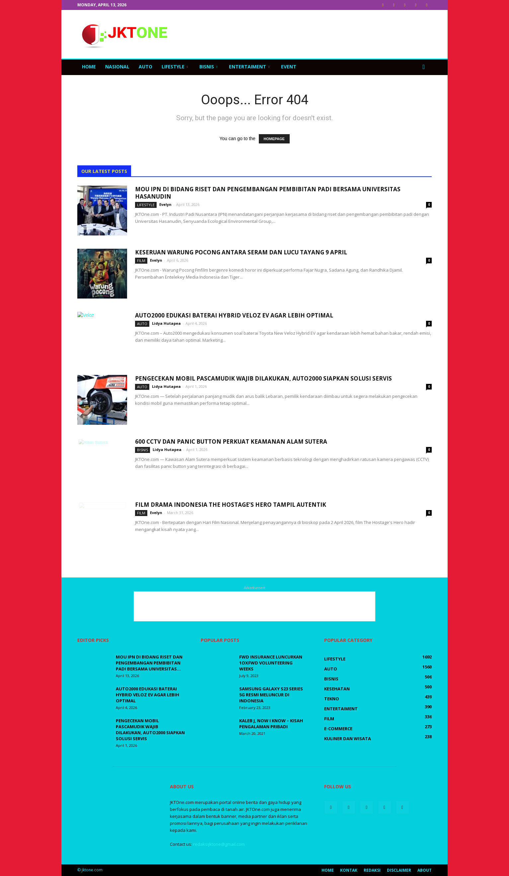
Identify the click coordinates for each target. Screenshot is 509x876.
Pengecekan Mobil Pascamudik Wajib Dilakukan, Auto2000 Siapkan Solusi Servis (263, 378)
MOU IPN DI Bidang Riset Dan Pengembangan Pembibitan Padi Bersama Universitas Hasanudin (267, 192)
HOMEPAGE (274, 139)
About (424, 870)
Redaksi (372, 870)
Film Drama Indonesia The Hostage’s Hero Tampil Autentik (230, 504)
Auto (145, 66)
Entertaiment (249, 66)
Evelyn (165, 204)
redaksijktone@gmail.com (219, 844)
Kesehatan (337, 689)
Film (141, 260)
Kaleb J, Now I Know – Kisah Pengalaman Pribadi (271, 724)
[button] (424, 67)
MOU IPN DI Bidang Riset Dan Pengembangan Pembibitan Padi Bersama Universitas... (149, 663)
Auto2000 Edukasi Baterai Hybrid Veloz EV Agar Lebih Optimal (234, 315)
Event (288, 66)
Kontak (348, 870)
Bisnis (208, 66)
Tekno (331, 699)
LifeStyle (175, 66)
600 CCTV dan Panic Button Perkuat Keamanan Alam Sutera (231, 441)
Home (89, 66)
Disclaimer (399, 870)
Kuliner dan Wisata (347, 739)
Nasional (117, 66)
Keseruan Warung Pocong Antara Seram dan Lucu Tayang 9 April (241, 252)
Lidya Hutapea (166, 323)
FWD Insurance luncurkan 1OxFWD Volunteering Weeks (270, 663)
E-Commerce (338, 729)
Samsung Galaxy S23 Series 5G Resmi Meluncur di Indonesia (271, 695)
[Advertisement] (311, 34)
